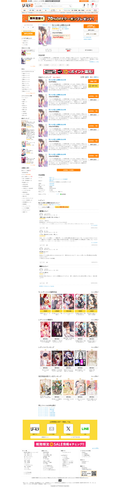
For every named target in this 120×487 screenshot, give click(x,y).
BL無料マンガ (25, 182)
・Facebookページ (85, 461)
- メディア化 (26, 468)
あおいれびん (29, 137)
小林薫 (23, 99)
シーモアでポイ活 (26, 190)
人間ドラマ (61, 65)
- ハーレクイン (27, 463)
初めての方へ (25, 42)
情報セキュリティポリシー (52, 477)
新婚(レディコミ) (26, 85)
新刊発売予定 (25, 172)
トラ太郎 (59, 27)
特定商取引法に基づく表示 (62, 477)
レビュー (36, 1)
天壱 (27, 162)
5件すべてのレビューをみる (47, 286)
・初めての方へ (65, 459)
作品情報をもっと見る (94, 61)
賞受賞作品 (25, 192)
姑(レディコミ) (25, 87)
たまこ (68, 400)
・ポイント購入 (45, 453)
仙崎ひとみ (66, 371)
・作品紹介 (83, 452)
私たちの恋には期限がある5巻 (57, 139)
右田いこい (80, 400)
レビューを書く (56, 30)
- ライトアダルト (27, 469)
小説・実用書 (74, 10)
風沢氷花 (54, 27)
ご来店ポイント (45, 437)
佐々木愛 (78, 314)
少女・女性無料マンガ (27, 178)
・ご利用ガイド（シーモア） (68, 461)
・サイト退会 (45, 463)
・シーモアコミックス (85, 456)
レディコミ (56, 12)
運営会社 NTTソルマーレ (84, 477)
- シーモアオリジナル (28, 465)
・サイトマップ (65, 466)
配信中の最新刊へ (88, 39)
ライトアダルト (95, 10)
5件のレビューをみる (55, 204)
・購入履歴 (44, 457)
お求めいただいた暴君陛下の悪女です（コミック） (30, 159)
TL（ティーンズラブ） (48, 12)
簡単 (87, 77)
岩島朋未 (93, 314)
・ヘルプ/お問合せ (65, 458)
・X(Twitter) (83, 463)
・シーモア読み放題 (27, 472)
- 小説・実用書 (27, 462)
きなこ (45, 371)
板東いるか (24, 109)
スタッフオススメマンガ (28, 198)
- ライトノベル (27, 459)
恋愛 (68, 65)
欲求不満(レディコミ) (26, 89)
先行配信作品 (25, 186)
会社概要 (33, 477)
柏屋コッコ (24, 101)
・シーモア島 (64, 457)
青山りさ (45, 314)
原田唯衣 (28, 151)
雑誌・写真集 (81, 10)
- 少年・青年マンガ (28, 453)
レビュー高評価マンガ (27, 200)
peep (58, 371)
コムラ (68, 314)
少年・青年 (31, 10)
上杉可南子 (24, 113)
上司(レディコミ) (26, 77)
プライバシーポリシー (43, 477)
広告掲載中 (46, 65)
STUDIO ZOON (29, 125)
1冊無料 (80, 311)
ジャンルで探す (39, 6)
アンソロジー (25, 97)
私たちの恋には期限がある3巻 (57, 109)
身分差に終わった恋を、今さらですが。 (30, 123)
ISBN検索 (77, 477)
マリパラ (43, 342)
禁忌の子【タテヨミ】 (68, 370)
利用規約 (37, 477)
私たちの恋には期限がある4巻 (57, 124)
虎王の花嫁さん (29, 150)
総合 (25, 10)
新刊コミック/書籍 (26, 170)
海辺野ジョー (91, 371)
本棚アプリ (25, 212)
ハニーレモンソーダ (30, 142)
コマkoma (57, 400)
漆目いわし (82, 314)
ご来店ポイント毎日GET (28, 188)
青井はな (89, 400)
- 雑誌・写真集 (27, 460)
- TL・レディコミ (27, 458)
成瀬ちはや (67, 339)
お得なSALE (25, 184)
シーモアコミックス (53, 10)
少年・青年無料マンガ (27, 180)
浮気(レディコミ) (26, 75)
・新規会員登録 (45, 452)
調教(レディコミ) (26, 79)
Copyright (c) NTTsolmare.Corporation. (60, 486)
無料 (40, 65)
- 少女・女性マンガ (28, 455)
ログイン (93, 1)
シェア (57, 194)
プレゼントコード (26, 210)
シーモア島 (41, 1)
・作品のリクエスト (66, 464)
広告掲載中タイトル (27, 202)
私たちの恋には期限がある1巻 (57, 79)
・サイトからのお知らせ (47, 468)
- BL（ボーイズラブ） (28, 456)
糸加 (92, 400)
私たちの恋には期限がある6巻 (57, 154)
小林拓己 (24, 111)
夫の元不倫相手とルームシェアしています (30, 51)
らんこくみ (59, 342)
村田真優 (28, 144)
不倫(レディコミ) (26, 73)
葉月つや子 (24, 115)
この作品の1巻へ (88, 37)
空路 (23, 103)
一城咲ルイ (57, 314)
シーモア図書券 (26, 208)
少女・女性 (38, 10)
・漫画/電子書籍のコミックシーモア (30, 452)
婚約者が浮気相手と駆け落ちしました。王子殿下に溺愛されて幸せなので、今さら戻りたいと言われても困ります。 (30, 133)
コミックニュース (26, 206)
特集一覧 (24, 196)
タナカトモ (55, 342)
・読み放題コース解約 (47, 462)
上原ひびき (24, 107)
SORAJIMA (62, 12)
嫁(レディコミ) (25, 83)
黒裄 (31, 138)
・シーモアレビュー (27, 473)
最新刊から (96, 77)
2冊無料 (45, 311)
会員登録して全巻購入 (68, 170)
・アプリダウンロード (66, 452)
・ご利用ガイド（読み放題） (68, 462)
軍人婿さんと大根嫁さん (57, 399)
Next (98, 303)
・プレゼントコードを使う (48, 467)
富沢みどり (24, 105)
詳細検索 (24, 204)
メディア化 (88, 10)
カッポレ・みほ (80, 371)
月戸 (95, 400)
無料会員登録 (84, 1)
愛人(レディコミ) (26, 81)
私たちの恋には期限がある (78, 12)
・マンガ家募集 (84, 453)
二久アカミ (54, 371)
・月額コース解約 (46, 461)
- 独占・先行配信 (27, 466)
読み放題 (30, 1)
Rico (71, 339)
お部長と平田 (92, 370)
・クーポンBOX (45, 459)
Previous (39, 303)
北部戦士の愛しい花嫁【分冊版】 (30, 59)
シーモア (24, 1)
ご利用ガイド (25, 40)
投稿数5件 (60, 28)
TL (60, 10)
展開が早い (51, 180)
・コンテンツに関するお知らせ (48, 469)
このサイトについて (71, 477)
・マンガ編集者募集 (85, 455)
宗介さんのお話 (45, 370)
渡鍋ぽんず (28, 124)
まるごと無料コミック (26, 176)
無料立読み (45, 338)
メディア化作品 (26, 194)
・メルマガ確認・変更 (47, 455)
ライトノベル (67, 10)
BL (45, 10)
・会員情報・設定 (46, 456)
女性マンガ (45, 25)
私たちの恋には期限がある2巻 (57, 94)
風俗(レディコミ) (26, 91)
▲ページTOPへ (95, 448)
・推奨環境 (64, 465)
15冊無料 (57, 311)
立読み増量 (68, 311)
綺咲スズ (90, 314)
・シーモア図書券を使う (47, 465)
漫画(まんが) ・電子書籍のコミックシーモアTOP (32, 12)
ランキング (26, 174)
